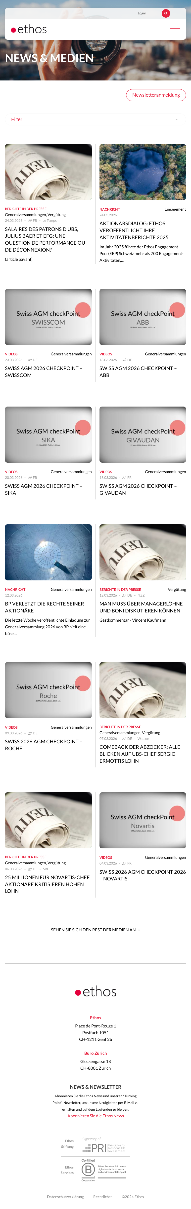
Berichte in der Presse (26, 209)
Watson (143, 739)
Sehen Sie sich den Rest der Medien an (93, 930)
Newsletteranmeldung (156, 95)
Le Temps (50, 221)
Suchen (166, 13)
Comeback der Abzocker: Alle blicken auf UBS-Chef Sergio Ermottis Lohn (139, 754)
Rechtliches (102, 1197)
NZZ (141, 595)
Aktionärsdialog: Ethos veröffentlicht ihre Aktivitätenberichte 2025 (134, 230)
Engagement (175, 209)
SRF (46, 869)
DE (35, 360)
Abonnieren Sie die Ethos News (95, 1116)
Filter (16, 119)
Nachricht (109, 209)
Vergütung (57, 215)
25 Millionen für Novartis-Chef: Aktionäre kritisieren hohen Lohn (48, 884)
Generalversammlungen (25, 215)
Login (142, 13)
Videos (11, 354)
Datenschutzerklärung (65, 1197)
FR (35, 221)
